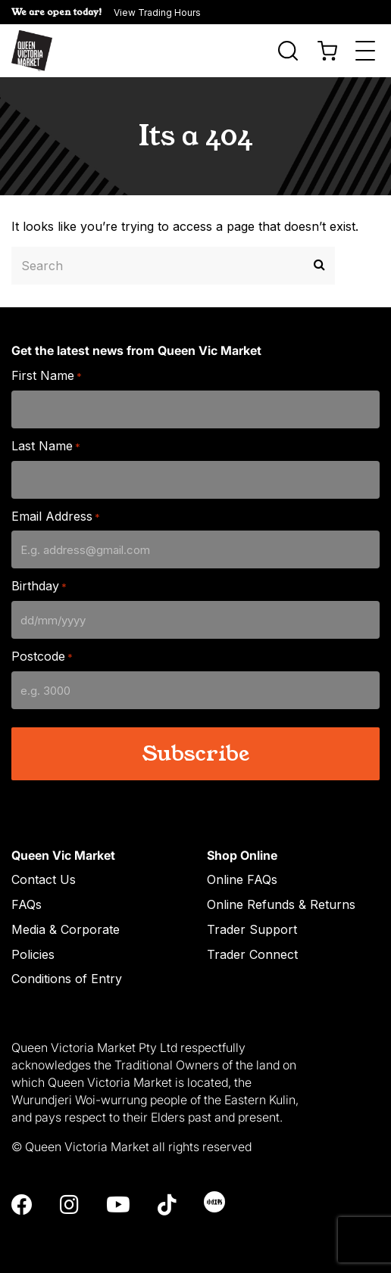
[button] (195, 12)
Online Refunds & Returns (281, 904)
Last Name (45, 446)
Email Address (55, 516)
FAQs (26, 904)
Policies (33, 954)
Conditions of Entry (66, 978)
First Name (46, 376)
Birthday (39, 586)
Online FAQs (242, 879)
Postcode (42, 657)
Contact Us (43, 879)
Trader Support (252, 929)
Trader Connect (252, 954)
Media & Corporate (65, 929)
